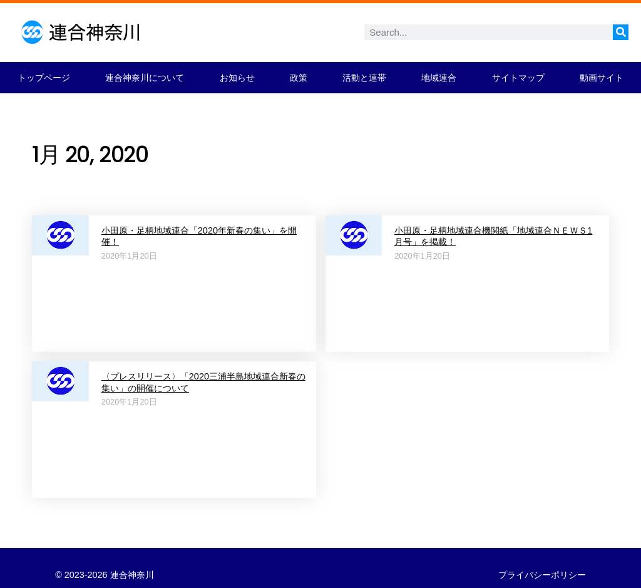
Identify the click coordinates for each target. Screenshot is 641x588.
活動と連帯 (364, 78)
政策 (298, 78)
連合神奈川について (144, 78)
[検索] (620, 32)
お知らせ (237, 78)
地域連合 (438, 78)
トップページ (44, 78)
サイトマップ (518, 78)
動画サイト (601, 78)
